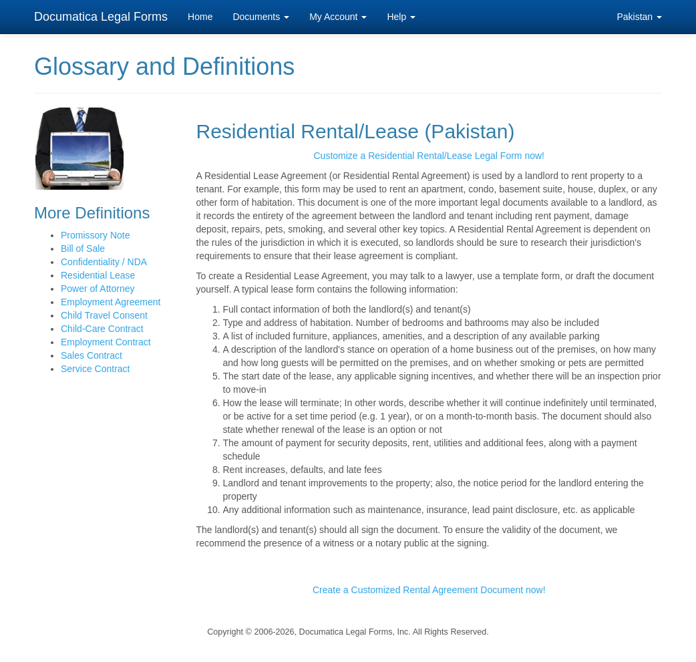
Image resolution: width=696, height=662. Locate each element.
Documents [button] (260, 16)
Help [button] (401, 16)
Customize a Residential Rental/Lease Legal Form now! (428, 155)
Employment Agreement (110, 302)
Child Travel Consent (104, 315)
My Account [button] (338, 16)
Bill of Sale (83, 248)
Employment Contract (106, 342)
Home (200, 16)
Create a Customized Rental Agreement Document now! (429, 590)
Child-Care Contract (102, 328)
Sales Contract (91, 355)
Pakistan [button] (639, 16)
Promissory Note (95, 235)
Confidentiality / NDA (104, 262)
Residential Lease (98, 275)
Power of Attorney (98, 288)
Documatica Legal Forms (101, 16)
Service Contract (95, 368)
